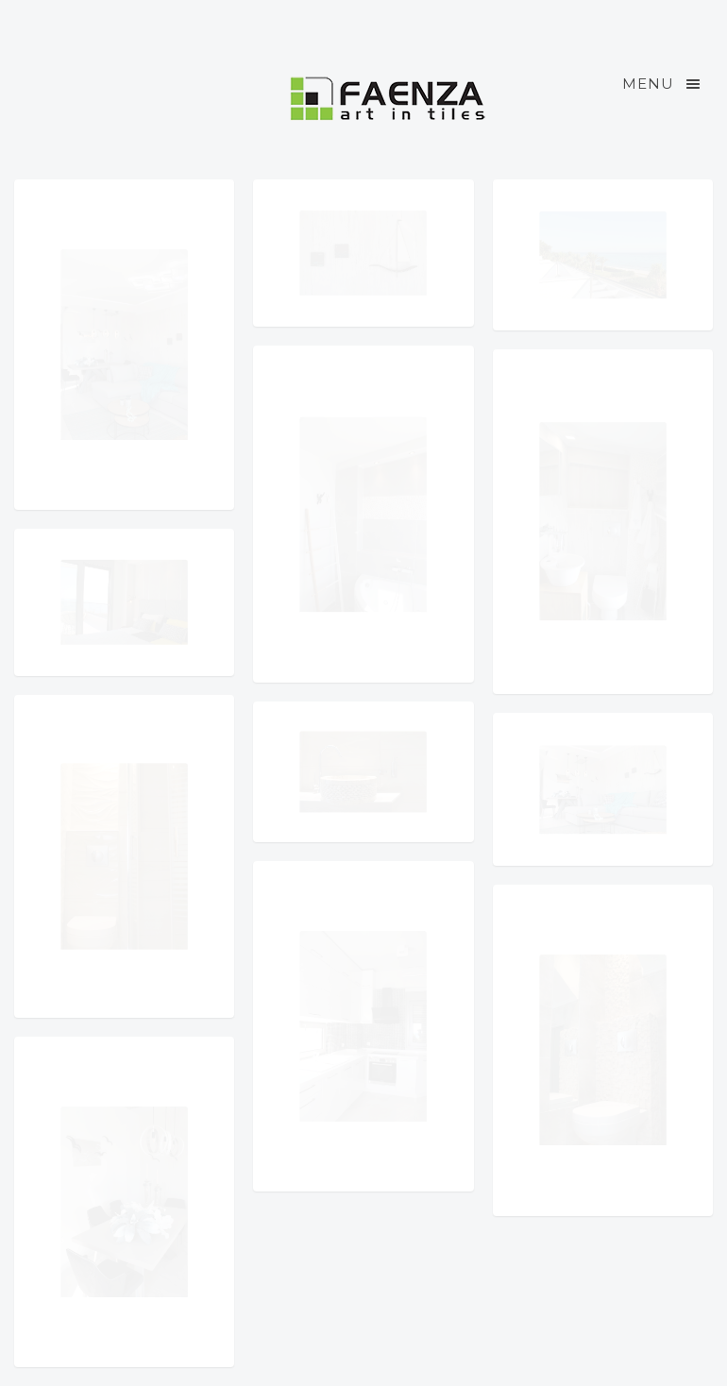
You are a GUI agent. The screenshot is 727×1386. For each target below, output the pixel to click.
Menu (662, 84)
